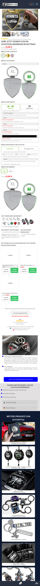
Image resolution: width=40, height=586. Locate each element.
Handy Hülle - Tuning (18, 564)
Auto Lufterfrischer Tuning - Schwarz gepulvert (18, 467)
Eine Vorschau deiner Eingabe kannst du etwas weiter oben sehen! (22, 308)
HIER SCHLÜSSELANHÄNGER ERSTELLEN (21, 379)
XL (11, 171)
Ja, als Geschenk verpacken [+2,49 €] (28, 235)
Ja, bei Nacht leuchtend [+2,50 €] (10, 232)
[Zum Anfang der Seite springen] (36, 583)
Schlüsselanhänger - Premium (18, 539)
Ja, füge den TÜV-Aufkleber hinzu (11, 164)
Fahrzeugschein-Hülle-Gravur (18, 443)
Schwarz (12, 55)
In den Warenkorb (20, 313)
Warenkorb (11, 582)
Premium (3, 55)
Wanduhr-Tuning (18, 492)
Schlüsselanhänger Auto (18, 516)
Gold (8, 55)
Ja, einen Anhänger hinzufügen (10, 226)
